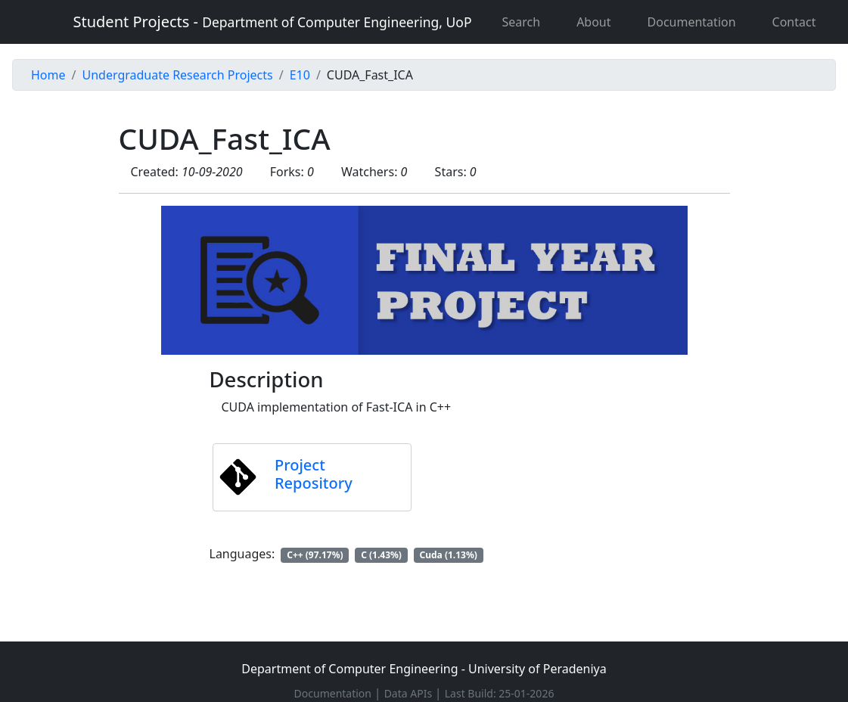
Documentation (692, 22)
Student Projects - (272, 21)
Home (48, 75)
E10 (300, 75)
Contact (794, 22)
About (593, 22)
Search (521, 22)
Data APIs (409, 693)
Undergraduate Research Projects (177, 75)
